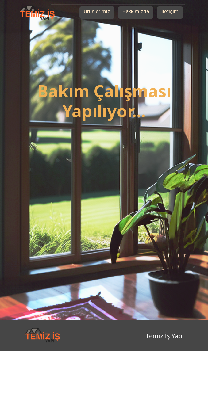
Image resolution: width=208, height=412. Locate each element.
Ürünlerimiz (97, 11)
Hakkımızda (135, 11)
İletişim (170, 11)
